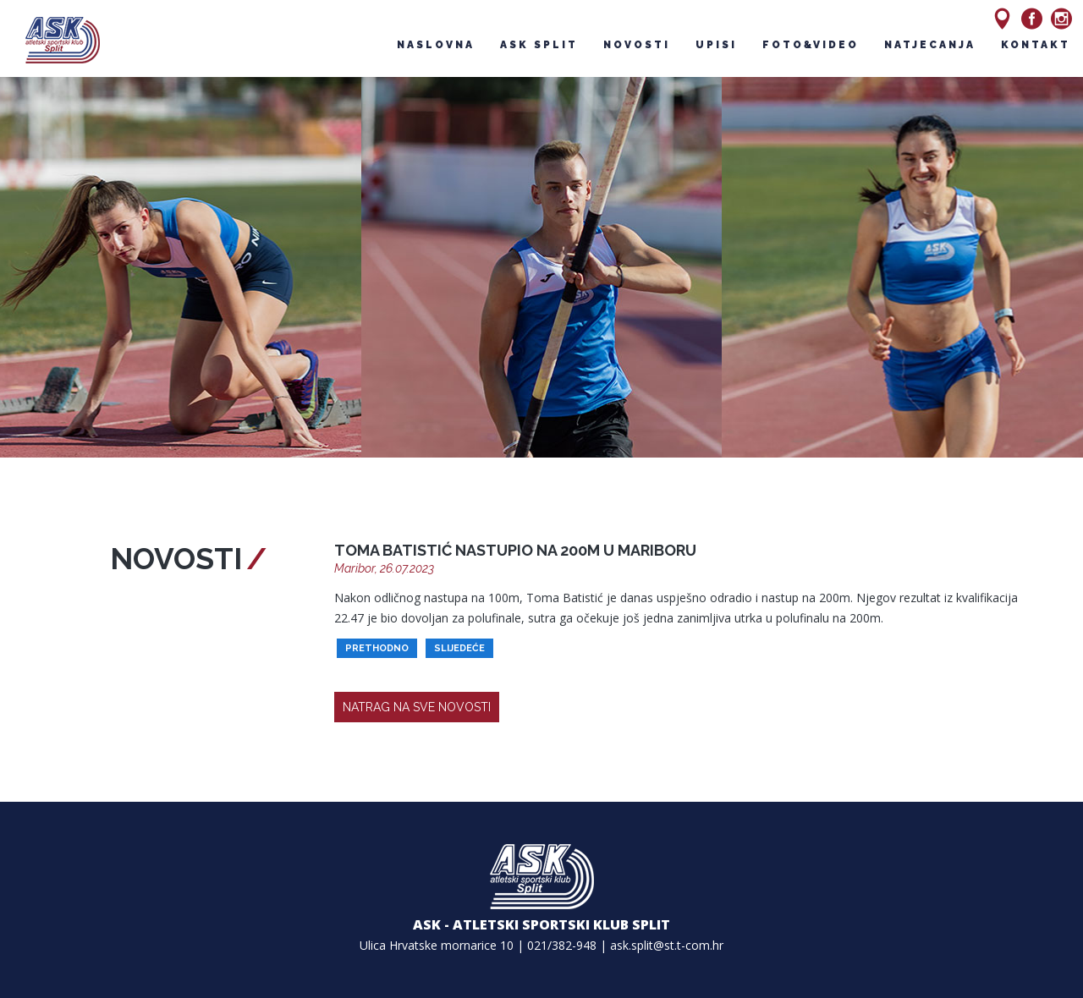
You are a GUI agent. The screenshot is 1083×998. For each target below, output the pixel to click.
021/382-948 (561, 945)
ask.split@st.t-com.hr (666, 945)
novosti (636, 45)
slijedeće (459, 648)
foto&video (810, 45)
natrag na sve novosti (417, 707)
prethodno (377, 648)
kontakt (1035, 45)
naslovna (436, 45)
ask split (539, 45)
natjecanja (930, 45)
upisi (716, 45)
